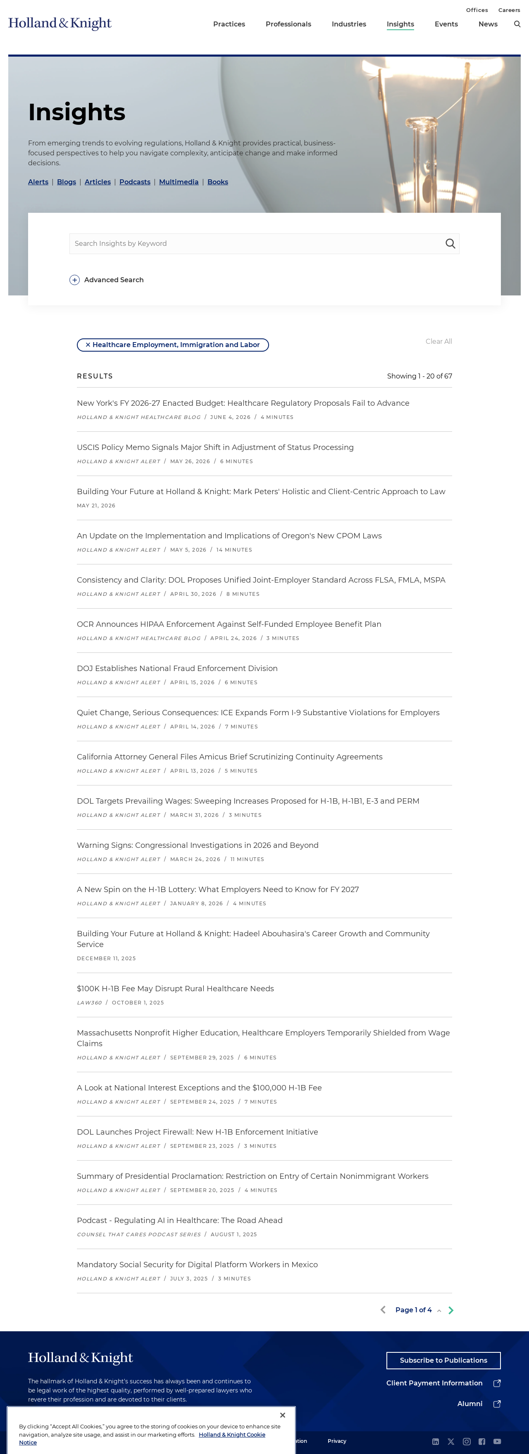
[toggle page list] (439, 1311)
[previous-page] (384, 1310)
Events (446, 24)
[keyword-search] (450, 244)
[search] (517, 24)
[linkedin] (435, 1442)
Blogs (66, 182)
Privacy (337, 1441)
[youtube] (497, 1442)
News (488, 24)
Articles (98, 182)
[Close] (283, 1435)
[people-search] (264, 243)
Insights (400, 24)
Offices (477, 10)
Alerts (38, 182)
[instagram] (466, 1442)
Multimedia (179, 182)
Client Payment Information (434, 1383)
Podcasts (134, 182)
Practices (229, 24)
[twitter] (451, 1442)
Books (217, 182)
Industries (349, 24)
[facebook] (482, 1442)
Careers (509, 10)
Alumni (470, 1404)
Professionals (288, 24)
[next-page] (449, 1310)
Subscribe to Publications (443, 1360)
